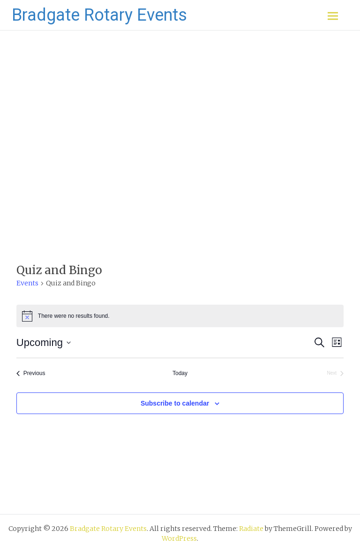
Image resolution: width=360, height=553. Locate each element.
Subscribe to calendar (175, 403)
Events (27, 283)
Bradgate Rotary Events (99, 15)
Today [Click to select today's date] (180, 373)
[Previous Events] (30, 373)
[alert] (180, 316)
